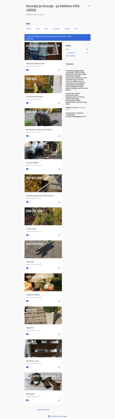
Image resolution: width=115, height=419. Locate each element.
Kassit (46, 28)
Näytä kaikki (29, 39)
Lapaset (67, 28)
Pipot (76, 28)
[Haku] (89, 6)
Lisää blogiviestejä (43, 409)
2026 (67, 49)
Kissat (38, 28)
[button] (59, 70)
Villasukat (56, 28)
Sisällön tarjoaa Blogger (57, 416)
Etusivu (28, 28)
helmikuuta (71, 53)
